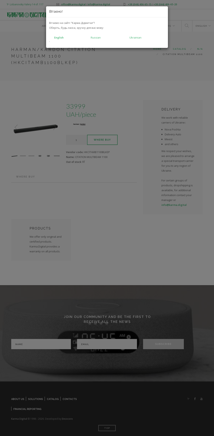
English (59, 37)
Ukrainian (135, 37)
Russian (96, 37)
